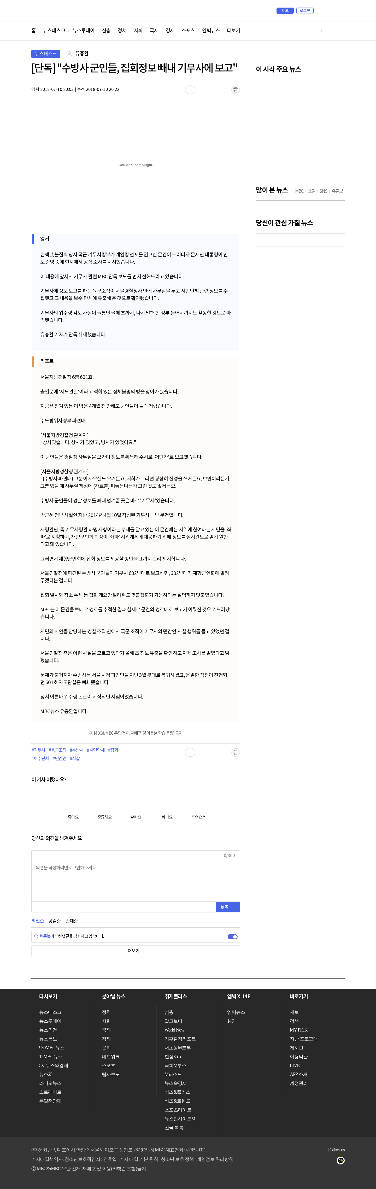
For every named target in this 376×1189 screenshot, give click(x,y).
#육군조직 (57, 750)
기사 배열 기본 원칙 (138, 1159)
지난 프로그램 (304, 1038)
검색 (320, 11)
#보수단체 (40, 759)
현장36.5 (172, 1056)
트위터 (332, 1161)
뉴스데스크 (54, 31)
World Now (174, 1030)
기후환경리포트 (180, 1038)
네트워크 (111, 1056)
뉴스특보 (48, 1038)
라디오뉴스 (50, 1083)
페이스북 (321, 1161)
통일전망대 (50, 1101)
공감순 (54, 921)
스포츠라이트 (177, 1109)
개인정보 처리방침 (215, 1159)
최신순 (37, 921)
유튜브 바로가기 (315, 30)
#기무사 (38, 750)
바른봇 (42, 936)
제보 (285, 10)
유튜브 (311, 1161)
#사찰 (75, 759)
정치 (122, 31)
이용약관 (299, 1056)
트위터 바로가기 (340, 30)
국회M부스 (175, 1065)
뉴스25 (45, 1074)
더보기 (233, 31)
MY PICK (328, 11)
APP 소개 (298, 1074)
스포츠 (188, 31)
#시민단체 (96, 750)
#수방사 (77, 750)
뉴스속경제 (175, 1083)
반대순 (72, 921)
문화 (106, 1047)
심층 (106, 31)
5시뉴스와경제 (53, 1065)
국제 (154, 31)
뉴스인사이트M (179, 1118)
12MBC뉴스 (50, 1056)
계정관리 (299, 1083)
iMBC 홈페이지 (339, 10)
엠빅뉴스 (211, 31)
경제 (170, 31)
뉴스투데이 (83, 31)
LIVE (294, 1065)
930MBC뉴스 (51, 1047)
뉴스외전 (48, 1030)
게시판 (296, 1047)
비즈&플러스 (177, 1092)
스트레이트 (50, 1092)
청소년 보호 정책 (177, 1159)
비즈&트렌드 (177, 1101)
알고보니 (173, 1021)
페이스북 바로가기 (328, 30)
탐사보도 (111, 1074)
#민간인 (59, 759)
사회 (138, 31)
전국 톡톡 (173, 1127)
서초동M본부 (177, 1047)
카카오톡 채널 (342, 1161)
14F (230, 1021)
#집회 (113, 750)
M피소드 (173, 1074)
